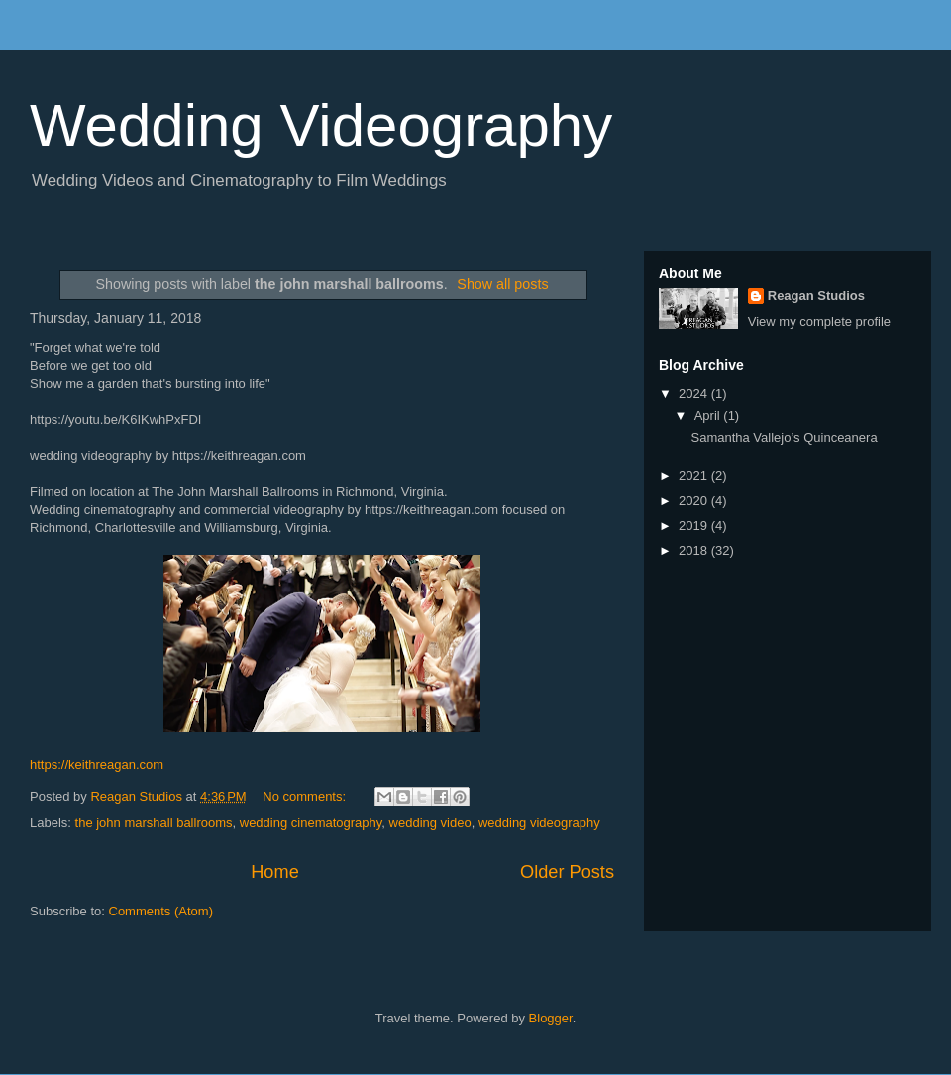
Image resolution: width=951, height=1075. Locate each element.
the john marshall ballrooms (154, 822)
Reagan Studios (816, 295)
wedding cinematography (311, 822)
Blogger (551, 1018)
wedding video (430, 822)
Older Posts (567, 872)
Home (275, 872)
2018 (695, 550)
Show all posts (502, 284)
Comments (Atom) (161, 911)
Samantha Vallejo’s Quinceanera (783, 437)
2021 (695, 475)
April (709, 415)
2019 (695, 525)
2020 (695, 500)
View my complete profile (819, 321)
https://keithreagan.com (96, 764)
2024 (695, 393)
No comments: (306, 796)
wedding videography (539, 822)
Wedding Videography (321, 125)
